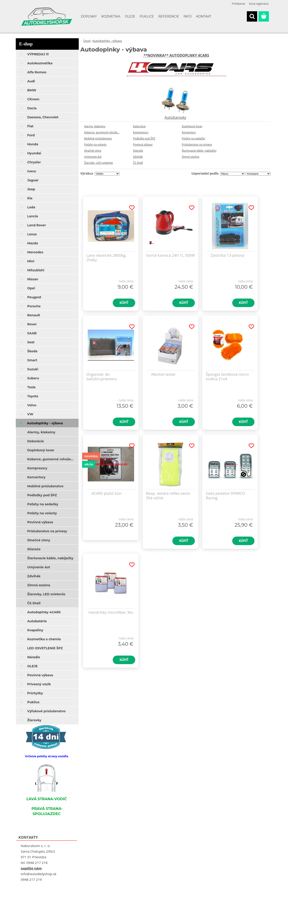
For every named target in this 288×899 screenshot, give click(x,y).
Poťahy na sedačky (193, 138)
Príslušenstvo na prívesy (197, 144)
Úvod (86, 41)
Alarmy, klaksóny (94, 126)
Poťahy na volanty (95, 144)
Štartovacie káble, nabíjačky (199, 151)
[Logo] (46, 16)
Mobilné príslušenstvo (98, 138)
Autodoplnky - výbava (107, 41)
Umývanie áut (92, 157)
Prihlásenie (238, 4)
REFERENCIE (168, 16)
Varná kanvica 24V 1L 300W (170, 255)
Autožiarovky (175, 117)
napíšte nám (31, 868)
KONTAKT (204, 16)
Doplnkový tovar (192, 126)
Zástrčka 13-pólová (227, 255)
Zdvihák (138, 157)
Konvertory (189, 132)
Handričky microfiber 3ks (111, 612)
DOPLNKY (89, 16)
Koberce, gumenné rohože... (101, 132)
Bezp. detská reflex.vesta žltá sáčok (168, 495)
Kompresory (140, 132)
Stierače (138, 151)
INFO (188, 16)
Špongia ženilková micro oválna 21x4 (227, 376)
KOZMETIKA (110, 16)
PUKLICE (147, 16)
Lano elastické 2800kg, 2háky (106, 257)
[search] (252, 16)
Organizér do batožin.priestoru (101, 376)
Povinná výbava (143, 144)
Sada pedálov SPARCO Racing (225, 495)
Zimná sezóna (190, 157)
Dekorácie (139, 126)
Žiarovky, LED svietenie (98, 163)
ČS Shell (138, 163)
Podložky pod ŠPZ (144, 138)
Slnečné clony (92, 151)
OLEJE (130, 16)
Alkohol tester (163, 374)
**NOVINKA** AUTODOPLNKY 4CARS (176, 55)
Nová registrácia (258, 4)
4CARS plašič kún (106, 493)
